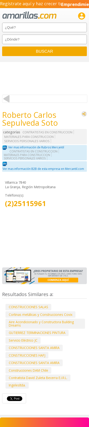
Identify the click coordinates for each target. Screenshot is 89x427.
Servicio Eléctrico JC (23, 340)
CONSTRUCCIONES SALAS (28, 307)
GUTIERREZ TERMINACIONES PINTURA (37, 332)
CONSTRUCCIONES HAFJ (27, 355)
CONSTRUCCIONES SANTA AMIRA (34, 347)
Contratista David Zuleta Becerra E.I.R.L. (38, 377)
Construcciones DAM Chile (28, 370)
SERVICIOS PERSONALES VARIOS (27, 141)
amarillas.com (29, 15)
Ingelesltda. (17, 385)
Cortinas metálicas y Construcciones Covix (40, 314)
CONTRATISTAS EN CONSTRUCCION (47, 132)
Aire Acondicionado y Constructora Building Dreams (41, 324)
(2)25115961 (25, 203)
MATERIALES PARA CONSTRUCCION (29, 137)
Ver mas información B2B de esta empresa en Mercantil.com (43, 169)
